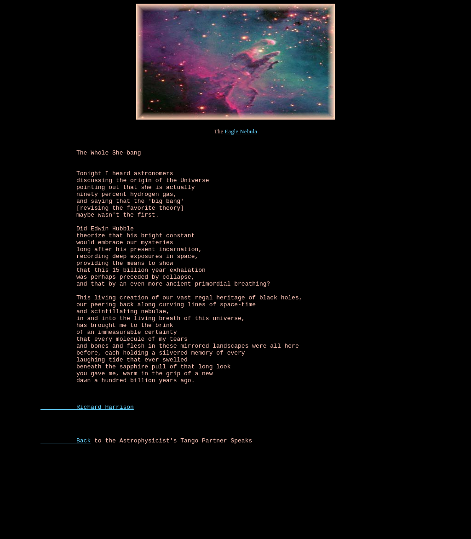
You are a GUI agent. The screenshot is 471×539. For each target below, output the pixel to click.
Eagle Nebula (241, 131)
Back (65, 498)
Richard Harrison (87, 459)
